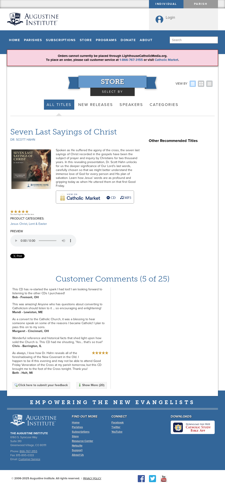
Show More (91, 385)
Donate (128, 40)
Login (170, 17)
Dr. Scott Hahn (22, 140)
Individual (166, 4)
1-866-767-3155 (131, 60)
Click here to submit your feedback (41, 385)
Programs (106, 40)
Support (77, 450)
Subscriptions (61, 40)
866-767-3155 (28, 451)
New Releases (95, 104)
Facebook (117, 422)
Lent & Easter (38, 224)
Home (14, 40)
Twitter (115, 427)
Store (86, 40)
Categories (164, 104)
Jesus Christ (18, 224)
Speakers (131, 104)
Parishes (33, 40)
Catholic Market (166, 60)
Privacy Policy (92, 478)
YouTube (116, 432)
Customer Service (29, 459)
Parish (201, 4)
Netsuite (77, 445)
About (146, 40)
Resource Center (82, 441)
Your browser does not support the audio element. (43, 241)
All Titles (59, 104)
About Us (78, 455)
